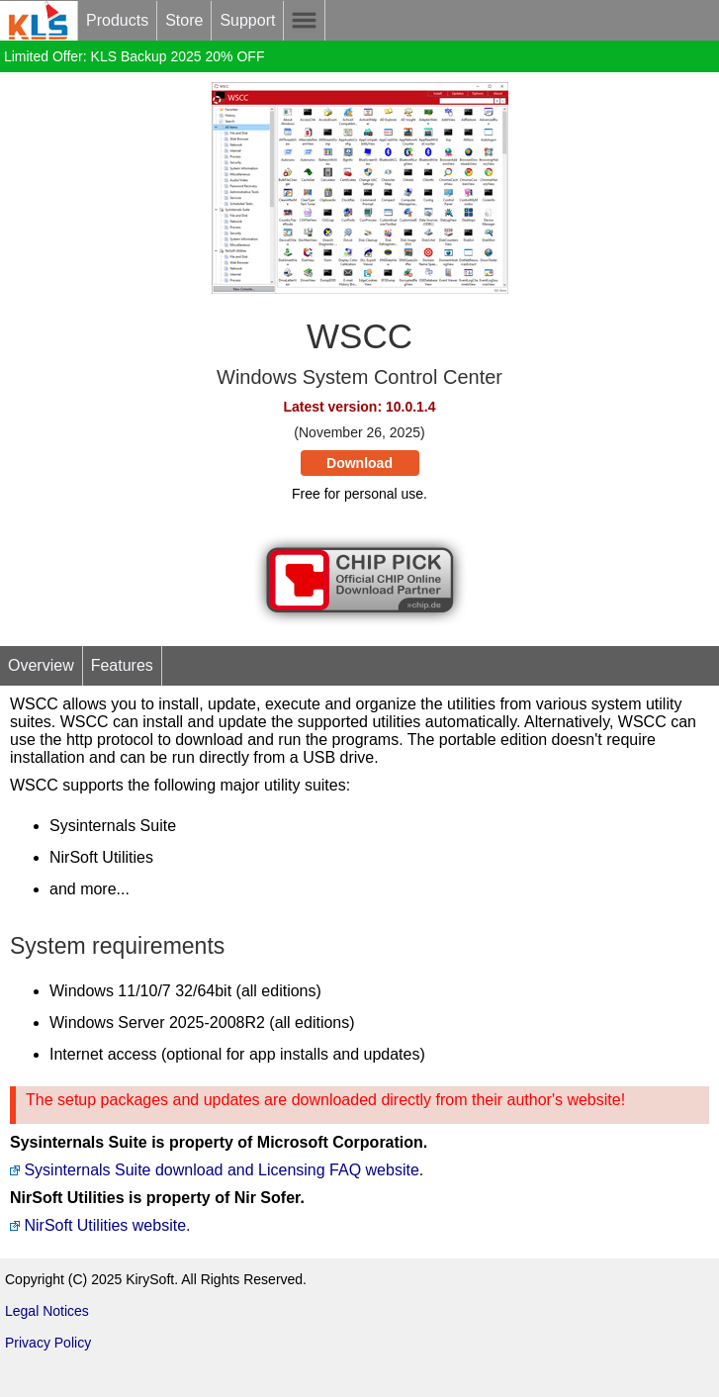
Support (247, 20)
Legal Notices (47, 1311)
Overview (41, 665)
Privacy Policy (48, 1342)
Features (122, 665)
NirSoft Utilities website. (100, 1225)
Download (359, 463)
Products (117, 20)
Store (184, 20)
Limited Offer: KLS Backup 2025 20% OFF (134, 56)
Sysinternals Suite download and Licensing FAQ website (214, 1170)
